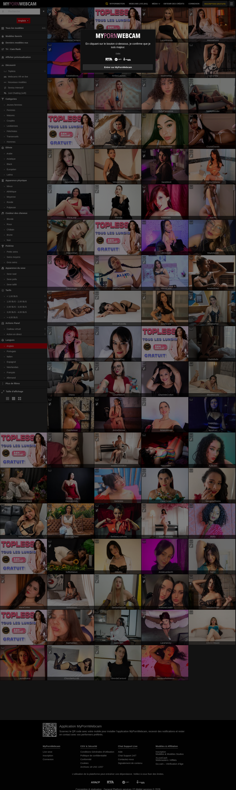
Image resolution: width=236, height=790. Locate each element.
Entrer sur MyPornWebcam (118, 67)
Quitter (118, 53)
